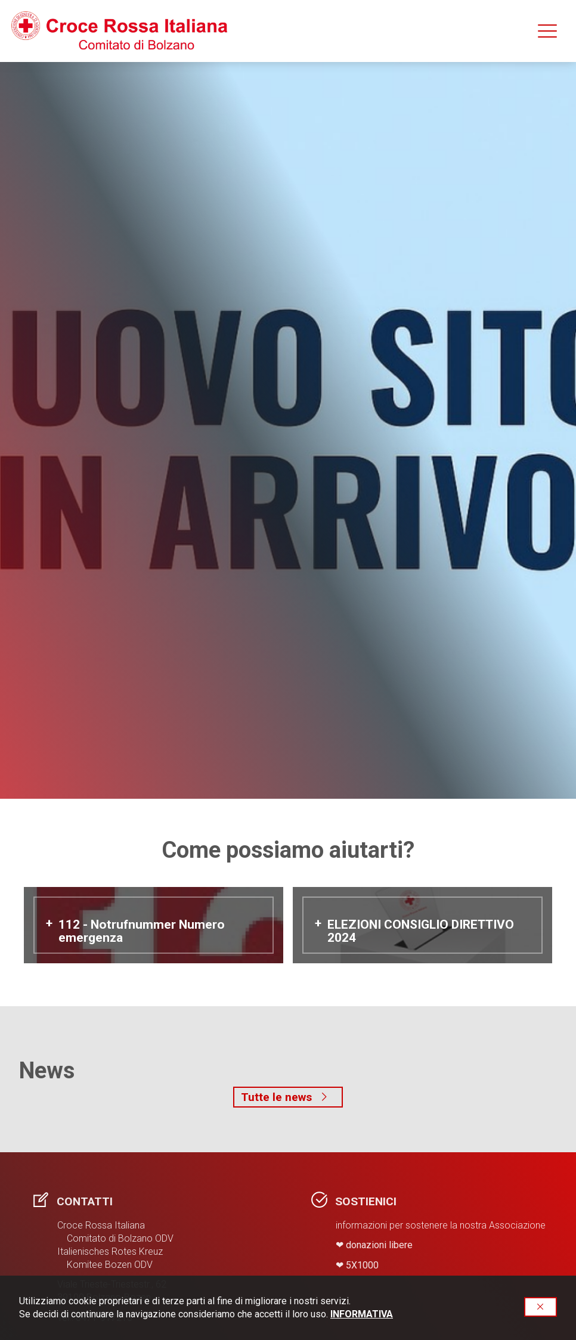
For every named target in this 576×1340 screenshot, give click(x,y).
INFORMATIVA (361, 1314)
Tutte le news (288, 1097)
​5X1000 (362, 1265)
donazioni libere (379, 1245)
